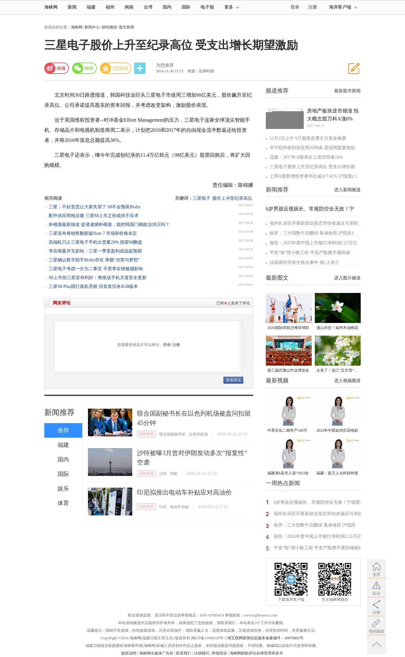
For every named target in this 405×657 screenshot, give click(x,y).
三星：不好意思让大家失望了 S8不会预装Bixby (95, 206)
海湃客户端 (343, 7)
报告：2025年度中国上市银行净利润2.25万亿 (313, 242)
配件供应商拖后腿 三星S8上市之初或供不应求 (94, 215)
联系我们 (183, 653)
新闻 (72, 7)
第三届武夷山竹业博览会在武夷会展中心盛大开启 (288, 371)
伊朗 (174, 473)
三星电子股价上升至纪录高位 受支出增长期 (312, 166)
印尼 (163, 507)
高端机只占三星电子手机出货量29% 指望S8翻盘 (95, 242)
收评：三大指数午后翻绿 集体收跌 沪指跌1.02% (315, 526)
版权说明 (128, 653)
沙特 (163, 473)
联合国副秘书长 (172, 434)
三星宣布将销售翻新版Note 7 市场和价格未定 (93, 233)
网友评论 (62, 303)
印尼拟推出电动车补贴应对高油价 (184, 492)
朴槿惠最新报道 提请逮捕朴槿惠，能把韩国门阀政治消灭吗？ (109, 224)
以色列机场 (198, 434)
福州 (110, 7)
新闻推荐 (59, 412)
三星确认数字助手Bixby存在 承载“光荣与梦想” (94, 260)
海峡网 (51, 7)
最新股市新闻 (347, 90)
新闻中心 (92, 27)
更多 (231, 7)
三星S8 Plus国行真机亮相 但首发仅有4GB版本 (93, 286)
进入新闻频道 (347, 189)
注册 (312, 7)
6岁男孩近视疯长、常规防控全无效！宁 (310, 208)
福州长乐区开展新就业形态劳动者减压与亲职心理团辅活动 (318, 514)
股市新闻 (126, 27)
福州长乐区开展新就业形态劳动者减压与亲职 (314, 223)
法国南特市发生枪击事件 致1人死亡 (305, 262)
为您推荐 (165, 65)
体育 (63, 503)
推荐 (63, 430)
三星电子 (201, 198)
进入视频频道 (347, 380)
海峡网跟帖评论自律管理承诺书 (256, 653)
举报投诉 (219, 653)
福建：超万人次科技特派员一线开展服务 (337, 473)
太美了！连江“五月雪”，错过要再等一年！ (337, 371)
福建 (91, 7)
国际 (186, 7)
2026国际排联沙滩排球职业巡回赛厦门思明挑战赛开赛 (288, 328)
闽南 (129, 7)
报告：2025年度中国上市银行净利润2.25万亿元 (317, 537)
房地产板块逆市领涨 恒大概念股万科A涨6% (333, 114)
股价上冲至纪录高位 (232, 198)
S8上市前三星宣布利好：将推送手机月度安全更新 (97, 277)
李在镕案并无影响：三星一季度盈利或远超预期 (95, 251)
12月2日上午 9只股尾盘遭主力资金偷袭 (308, 138)
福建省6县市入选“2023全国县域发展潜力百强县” (288, 473)
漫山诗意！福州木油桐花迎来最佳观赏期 (337, 328)
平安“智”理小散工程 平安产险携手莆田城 (310, 252)
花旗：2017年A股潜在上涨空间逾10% (306, 157)
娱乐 (63, 488)
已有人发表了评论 (233, 303)
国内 (167, 7)
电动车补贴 (179, 507)
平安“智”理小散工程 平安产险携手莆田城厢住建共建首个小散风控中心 (318, 548)
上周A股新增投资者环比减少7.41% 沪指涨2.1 (313, 176)
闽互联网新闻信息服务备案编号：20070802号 (265, 638)
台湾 (148, 7)
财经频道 (109, 27)
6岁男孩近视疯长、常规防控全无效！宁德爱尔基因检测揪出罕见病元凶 (319, 503)
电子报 (207, 7)
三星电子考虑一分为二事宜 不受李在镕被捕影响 (96, 268)
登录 (167, 345)
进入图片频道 (347, 278)
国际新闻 (146, 434)
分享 (140, 68)
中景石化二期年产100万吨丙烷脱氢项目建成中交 (288, 431)
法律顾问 (201, 653)
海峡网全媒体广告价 (156, 653)
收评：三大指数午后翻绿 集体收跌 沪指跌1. (312, 233)
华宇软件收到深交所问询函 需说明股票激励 (312, 147)
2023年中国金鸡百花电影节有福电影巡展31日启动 (337, 431)
